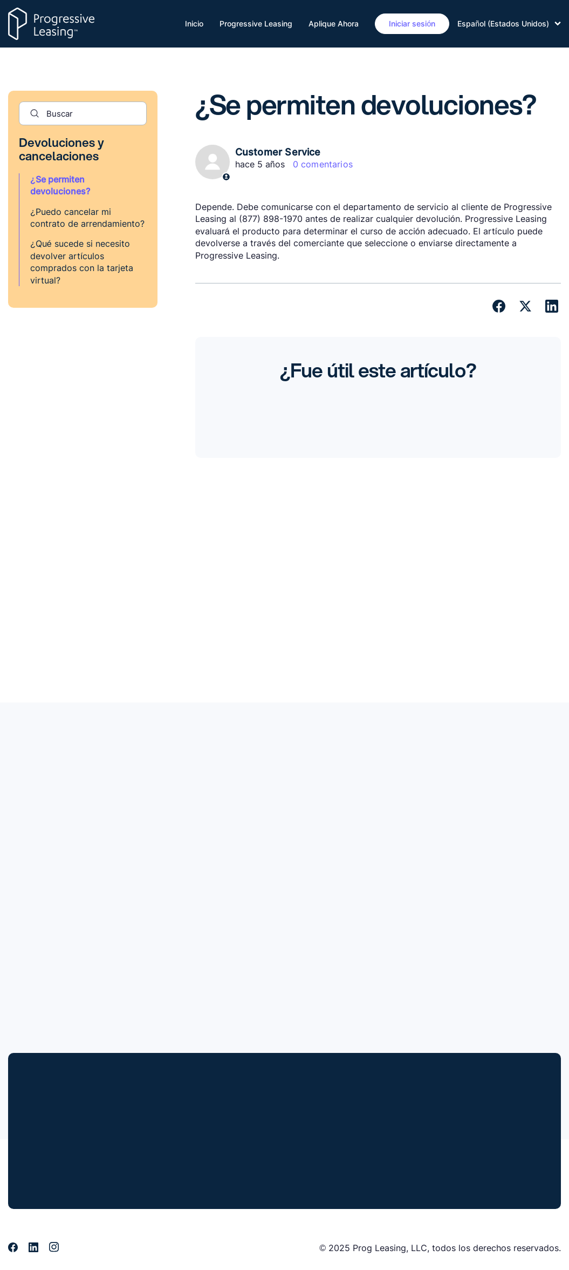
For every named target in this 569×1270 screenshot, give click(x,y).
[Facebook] (498, 306)
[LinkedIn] (551, 306)
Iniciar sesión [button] (412, 23)
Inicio (194, 23)
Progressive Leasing (256, 23)
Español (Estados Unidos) (509, 23)
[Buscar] (83, 113)
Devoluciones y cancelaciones (61, 149)
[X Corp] (525, 306)
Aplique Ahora (334, 23)
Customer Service (278, 152)
